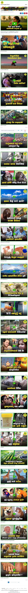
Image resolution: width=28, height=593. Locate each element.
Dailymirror (10, 588)
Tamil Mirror (25, 588)
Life (8, 589)
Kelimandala (5, 589)
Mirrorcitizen (12, 589)
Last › (18, 582)
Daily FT (18, 588)
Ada (19, 588)
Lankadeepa (7, 588)
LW (9, 589)
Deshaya (22, 588)
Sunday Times (14, 588)
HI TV (2, 589)
